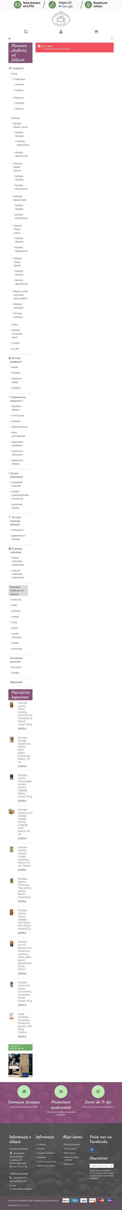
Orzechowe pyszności (16, 660)
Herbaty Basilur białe (19, 198)
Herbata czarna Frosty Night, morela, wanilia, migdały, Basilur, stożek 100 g (25, 785)
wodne (15, 642)
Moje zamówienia (72, 1144)
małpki (15, 616)
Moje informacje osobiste (71, 1158)
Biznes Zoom (23, 1205)
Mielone (19, 108)
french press (18, 415)
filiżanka (16, 372)
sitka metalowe (20, 426)
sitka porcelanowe (18, 434)
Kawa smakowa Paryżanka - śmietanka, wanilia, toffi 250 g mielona (25, 1023)
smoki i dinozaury (17, 635)
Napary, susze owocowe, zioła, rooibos (20, 295)
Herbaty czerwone (18, 306)
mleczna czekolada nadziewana (18, 574)
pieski (15, 628)
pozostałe (17, 648)
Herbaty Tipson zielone (17, 262)
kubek (15, 367)
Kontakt (40, 1148)
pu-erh (15, 348)
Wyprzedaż (16, 682)
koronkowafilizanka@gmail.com (24, 1189)
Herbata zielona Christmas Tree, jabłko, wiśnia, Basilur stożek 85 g (25, 888)
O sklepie (41, 1144)
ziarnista (19, 84)
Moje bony (69, 1164)
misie (14, 622)
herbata (16, 118)
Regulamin (41, 1157)
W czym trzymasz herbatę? (15, 521)
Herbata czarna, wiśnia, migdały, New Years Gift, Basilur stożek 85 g (24, 919)
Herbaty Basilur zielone (17, 167)
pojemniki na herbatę (18, 537)
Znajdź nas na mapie (19, 1173)
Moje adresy (69, 1153)
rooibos (16, 342)
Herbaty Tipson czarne (17, 229)
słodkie (15, 672)
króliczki (16, 610)
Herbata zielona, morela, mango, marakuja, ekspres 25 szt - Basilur (24, 856)
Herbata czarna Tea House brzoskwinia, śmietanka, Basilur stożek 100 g (25, 991)
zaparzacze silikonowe (17, 453)
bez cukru (17, 667)
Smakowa (18, 97)
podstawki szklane (17, 506)
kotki (14, 605)
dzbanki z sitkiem (16, 408)
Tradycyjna (19, 79)
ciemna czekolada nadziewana (18, 561)
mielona (19, 90)
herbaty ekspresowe (22, 143)
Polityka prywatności (46, 1161)
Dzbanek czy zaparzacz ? (18, 399)
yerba (15, 324)
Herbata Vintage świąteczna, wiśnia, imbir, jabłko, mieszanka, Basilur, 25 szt (24, 750)
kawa (14, 73)
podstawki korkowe (17, 484)
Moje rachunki (70, 1148)
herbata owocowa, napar (17, 334)
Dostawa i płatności (46, 1153)
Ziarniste (19, 103)
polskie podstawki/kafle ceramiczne (20, 495)
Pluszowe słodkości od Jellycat (16, 590)
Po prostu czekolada (16, 550)
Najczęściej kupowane (20, 694)
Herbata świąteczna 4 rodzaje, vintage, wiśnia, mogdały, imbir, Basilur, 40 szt (25, 822)
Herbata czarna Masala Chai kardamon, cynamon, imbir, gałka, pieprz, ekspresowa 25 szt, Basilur (25, 955)
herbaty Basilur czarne (20, 125)
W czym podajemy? (16, 360)
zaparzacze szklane (17, 462)
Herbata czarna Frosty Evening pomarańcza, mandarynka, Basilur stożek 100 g (25, 713)
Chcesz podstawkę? (16, 475)
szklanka (16, 387)
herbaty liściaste (19, 134)
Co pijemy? (18, 68)
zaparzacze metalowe (17, 443)
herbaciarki (17, 530)
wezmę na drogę (17, 380)
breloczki (16, 599)
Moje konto (72, 1136)
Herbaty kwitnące (18, 315)
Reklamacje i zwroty (46, 1165)
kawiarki (16, 421)
